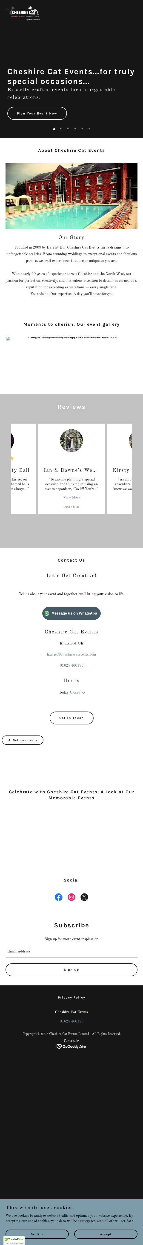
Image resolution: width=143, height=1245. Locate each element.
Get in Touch (71, 718)
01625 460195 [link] (71, 666)
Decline (37, 1234)
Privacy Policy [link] (71, 1091)
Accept (106, 1234)
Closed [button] (75, 692)
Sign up (71, 1063)
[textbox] (71, 1045)
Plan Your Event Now (37, 113)
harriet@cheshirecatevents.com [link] (71, 654)
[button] (54, 129)
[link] (23, 14)
